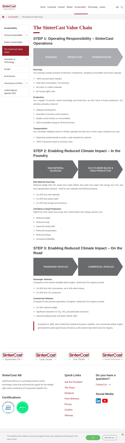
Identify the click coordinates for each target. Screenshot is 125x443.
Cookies (69, 409)
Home (42, 7)
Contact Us (101, 384)
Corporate (51, 7)
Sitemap (69, 415)
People (7, 69)
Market (70, 7)
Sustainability (80, 7)
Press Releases (72, 398)
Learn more (12, 439)
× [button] (123, 435)
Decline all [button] (110, 438)
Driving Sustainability (13, 35)
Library (102, 7)
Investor (61, 7)
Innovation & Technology (9, 60)
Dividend (69, 393)
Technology (93, 7)
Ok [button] (93, 438)
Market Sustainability (13, 42)
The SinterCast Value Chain (13, 50)
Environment (9, 76)
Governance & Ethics (13, 83)
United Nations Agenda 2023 (10, 91)
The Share (70, 387)
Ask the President (73, 382)
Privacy (68, 404)
